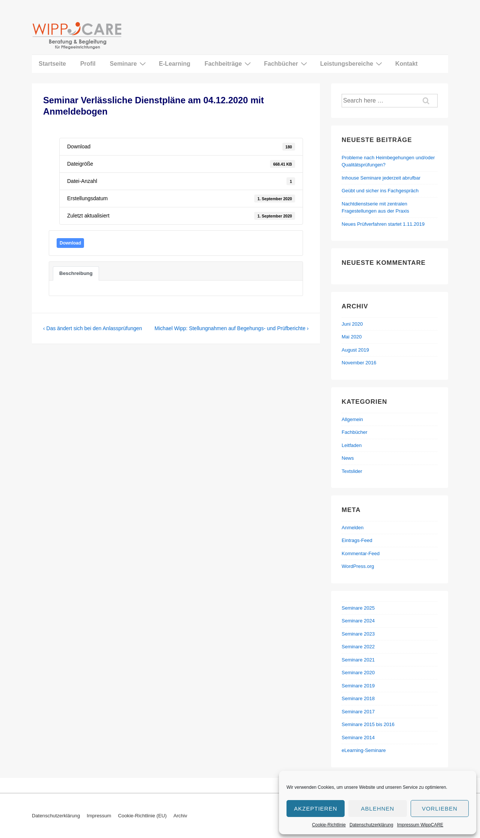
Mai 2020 (352, 337)
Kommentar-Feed (361, 553)
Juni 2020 (352, 324)
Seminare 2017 (358, 711)
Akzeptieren (315, 808)
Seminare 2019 (358, 686)
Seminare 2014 (358, 737)
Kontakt (406, 63)
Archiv (180, 815)
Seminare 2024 (358, 621)
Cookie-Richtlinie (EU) (142, 815)
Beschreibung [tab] (76, 273)
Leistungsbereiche (352, 63)
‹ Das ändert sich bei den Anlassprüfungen (92, 328)
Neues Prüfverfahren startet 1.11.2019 (383, 224)
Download (70, 243)
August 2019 (355, 350)
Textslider (352, 471)
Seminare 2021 (358, 660)
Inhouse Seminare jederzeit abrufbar (381, 178)
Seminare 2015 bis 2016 (368, 724)
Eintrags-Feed (357, 540)
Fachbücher (286, 63)
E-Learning (174, 63)
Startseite (52, 63)
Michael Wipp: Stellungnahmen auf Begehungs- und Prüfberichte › (231, 328)
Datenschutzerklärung (371, 824)
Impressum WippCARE (420, 824)
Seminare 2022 (358, 646)
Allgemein (352, 419)
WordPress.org (358, 566)
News (348, 458)
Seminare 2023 (358, 634)
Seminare (129, 63)
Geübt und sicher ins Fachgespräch (380, 190)
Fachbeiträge (228, 63)
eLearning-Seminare (364, 750)
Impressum (99, 815)
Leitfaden (352, 445)
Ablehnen (377, 808)
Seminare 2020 (358, 672)
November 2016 (359, 362)
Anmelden (353, 527)
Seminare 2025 (358, 608)
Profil (88, 63)
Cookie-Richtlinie (329, 824)
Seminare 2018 (358, 698)
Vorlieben (440, 808)
